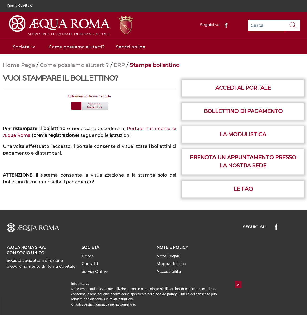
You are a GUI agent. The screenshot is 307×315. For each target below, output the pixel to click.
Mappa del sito (171, 264)
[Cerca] (267, 25)
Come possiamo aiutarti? (75, 65)
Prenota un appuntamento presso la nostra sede (243, 161)
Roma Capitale (19, 5)
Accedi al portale (243, 88)
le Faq (243, 189)
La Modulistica (243, 134)
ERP (120, 65)
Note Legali (168, 256)
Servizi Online (95, 271)
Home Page (19, 65)
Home (88, 256)
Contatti (90, 264)
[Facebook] (224, 25)
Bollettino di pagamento (243, 111)
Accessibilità (169, 271)
